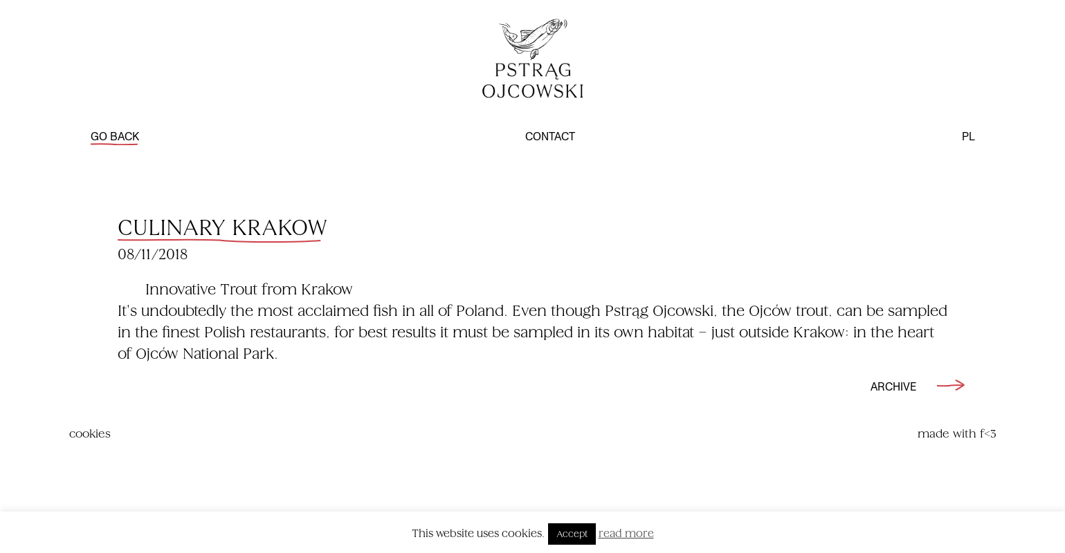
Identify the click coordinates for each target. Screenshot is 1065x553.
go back (115, 138)
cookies (90, 433)
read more (626, 533)
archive (923, 387)
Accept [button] (572, 534)
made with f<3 (957, 433)
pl (968, 138)
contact (550, 138)
